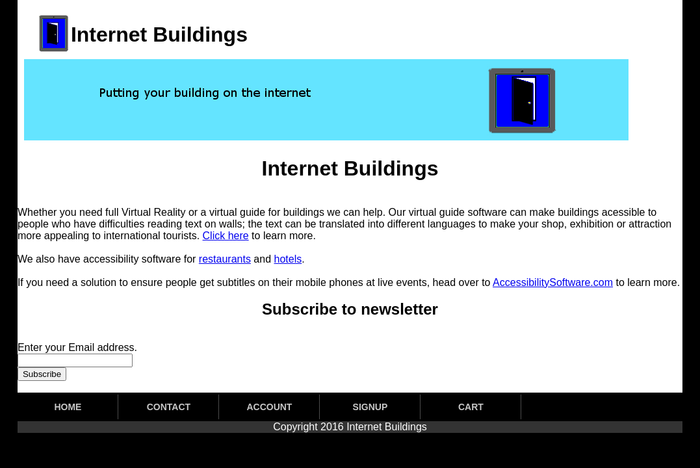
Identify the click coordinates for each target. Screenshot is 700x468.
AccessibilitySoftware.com (553, 282)
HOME (67, 407)
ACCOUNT (269, 407)
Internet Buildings (386, 426)
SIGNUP (370, 407)
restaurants (225, 259)
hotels (288, 259)
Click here (226, 235)
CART (471, 407)
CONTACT (168, 407)
